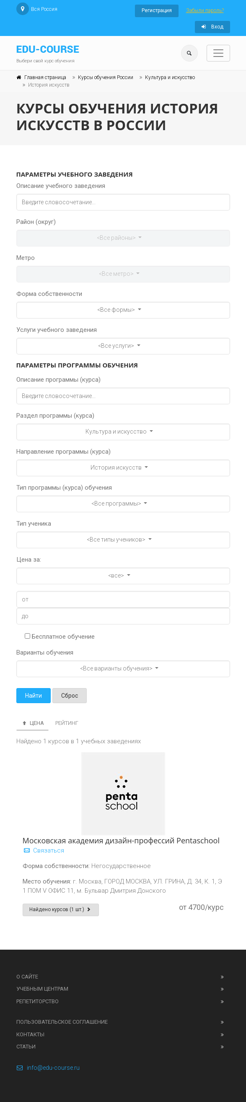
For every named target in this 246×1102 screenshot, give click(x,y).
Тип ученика (33, 523)
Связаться (43, 850)
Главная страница (45, 77)
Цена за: (28, 559)
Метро (25, 258)
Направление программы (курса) (63, 451)
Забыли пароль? (205, 10)
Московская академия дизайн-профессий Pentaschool (121, 840)
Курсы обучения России (105, 77)
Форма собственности (49, 294)
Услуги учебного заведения (56, 330)
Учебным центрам (42, 989)
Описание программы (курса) (58, 379)
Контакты (30, 1034)
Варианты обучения (44, 652)
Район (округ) (36, 222)
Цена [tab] (32, 723)
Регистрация (157, 10)
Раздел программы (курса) (55, 415)
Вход (212, 27)
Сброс (69, 695)
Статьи (26, 1046)
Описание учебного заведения (60, 186)
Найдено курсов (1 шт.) (61, 909)
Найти (33, 695)
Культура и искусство (170, 77)
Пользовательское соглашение (62, 1022)
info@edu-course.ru (48, 1067)
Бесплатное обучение (60, 636)
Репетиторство (37, 1001)
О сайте (27, 977)
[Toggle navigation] (218, 53)
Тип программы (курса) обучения (64, 487)
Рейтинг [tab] (66, 723)
